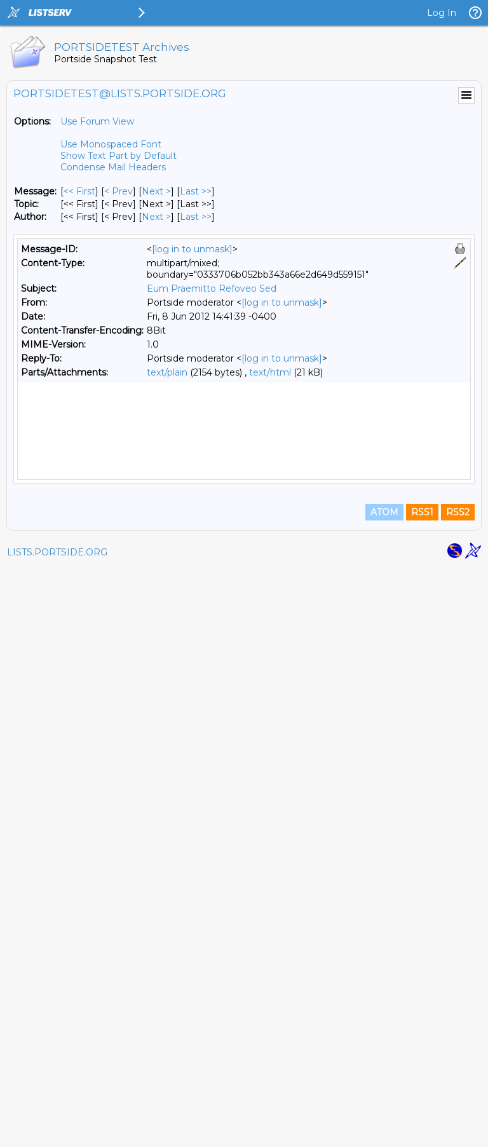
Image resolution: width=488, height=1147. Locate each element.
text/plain (167, 372)
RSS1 (422, 1091)
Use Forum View (97, 121)
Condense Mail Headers (113, 167)
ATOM (384, 1091)
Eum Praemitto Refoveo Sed (211, 288)
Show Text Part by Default (118, 155)
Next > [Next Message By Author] (156, 216)
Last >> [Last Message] (196, 191)
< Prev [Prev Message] (118, 191)
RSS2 (458, 1091)
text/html (270, 372)
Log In (441, 12)
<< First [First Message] (79, 191)
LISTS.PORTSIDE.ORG (57, 1131)
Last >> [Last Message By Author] (196, 216)
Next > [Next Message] (156, 191)
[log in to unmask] (192, 249)
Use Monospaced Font (110, 144)
